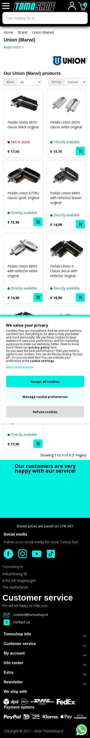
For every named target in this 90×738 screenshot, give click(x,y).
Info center (45, 664)
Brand (22, 32)
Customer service (37, 597)
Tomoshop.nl (53, 731)
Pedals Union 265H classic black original (23, 124)
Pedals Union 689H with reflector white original (22, 271)
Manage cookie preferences (45, 396)
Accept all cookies (45, 381)
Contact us (17, 622)
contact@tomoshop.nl (26, 614)
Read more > (14, 47)
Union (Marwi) (43, 32)
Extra (45, 673)
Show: (10, 82)
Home (8, 32)
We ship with (15, 692)
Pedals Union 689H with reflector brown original (66, 198)
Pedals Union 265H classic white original (66, 124)
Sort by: (56, 82)
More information (19, 367)
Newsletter (45, 683)
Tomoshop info (45, 635)
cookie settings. (42, 361)
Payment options (19, 707)
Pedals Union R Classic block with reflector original (63, 271)
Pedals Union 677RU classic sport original (23, 195)
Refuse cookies (45, 411)
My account (45, 654)
